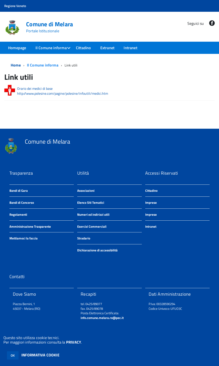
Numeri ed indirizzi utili (93, 214)
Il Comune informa (51, 48)
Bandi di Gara (18, 190)
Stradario (83, 238)
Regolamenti (18, 214)
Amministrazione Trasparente (30, 226)
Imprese (151, 202)
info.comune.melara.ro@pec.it (102, 317)
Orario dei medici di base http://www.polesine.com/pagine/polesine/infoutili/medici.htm (62, 91)
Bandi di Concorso (21, 202)
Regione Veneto (15, 5)
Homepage (17, 48)
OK (13, 355)
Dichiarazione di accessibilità (97, 250)
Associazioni (86, 190)
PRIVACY (73, 342)
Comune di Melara (49, 27)
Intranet (130, 48)
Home (16, 65)
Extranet (107, 48)
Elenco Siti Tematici (90, 202)
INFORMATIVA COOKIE (40, 355)
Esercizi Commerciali (92, 226)
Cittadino (83, 48)
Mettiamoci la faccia (23, 238)
